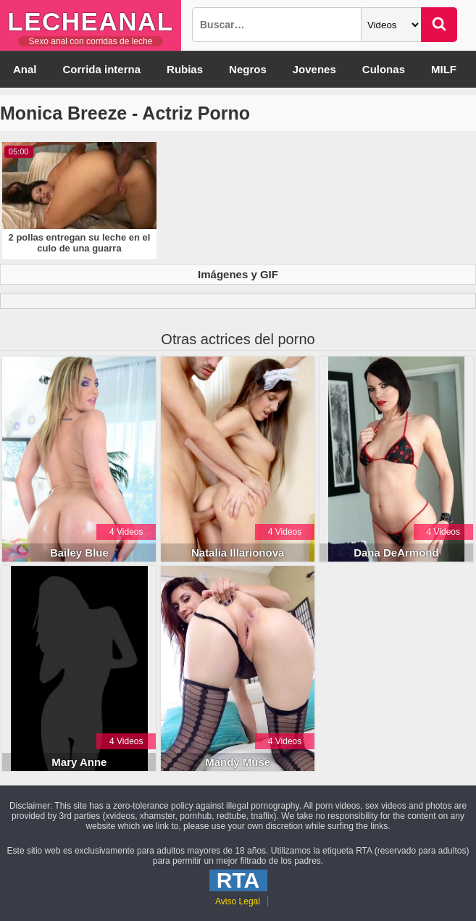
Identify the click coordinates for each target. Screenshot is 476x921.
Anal (25, 69)
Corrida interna (102, 69)
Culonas (383, 69)
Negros (248, 69)
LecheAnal (90, 21)
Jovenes (314, 69)
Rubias (185, 69)
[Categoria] (391, 24)
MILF (443, 69)
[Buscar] (439, 24)
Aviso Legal (237, 901)
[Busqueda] (277, 24)
